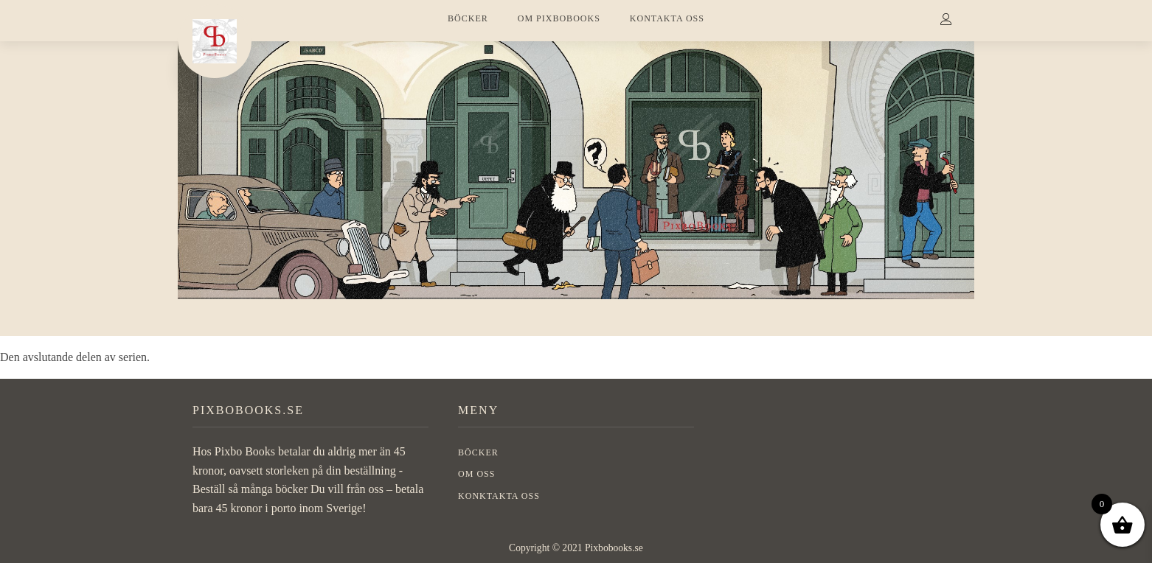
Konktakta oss (499, 496)
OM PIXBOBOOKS (559, 18)
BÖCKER (468, 18)
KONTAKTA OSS (667, 18)
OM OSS (476, 474)
